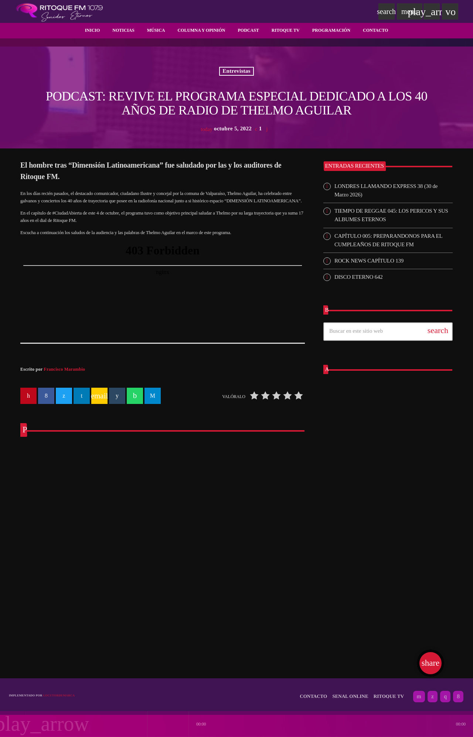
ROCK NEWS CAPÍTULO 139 (369, 261)
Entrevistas (236, 71)
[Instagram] (445, 693)
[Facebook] (458, 693)
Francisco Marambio (64, 369)
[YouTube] (419, 693)
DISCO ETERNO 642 (358, 277)
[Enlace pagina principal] (59, 11)
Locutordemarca (59, 691)
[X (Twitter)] (433, 693)
